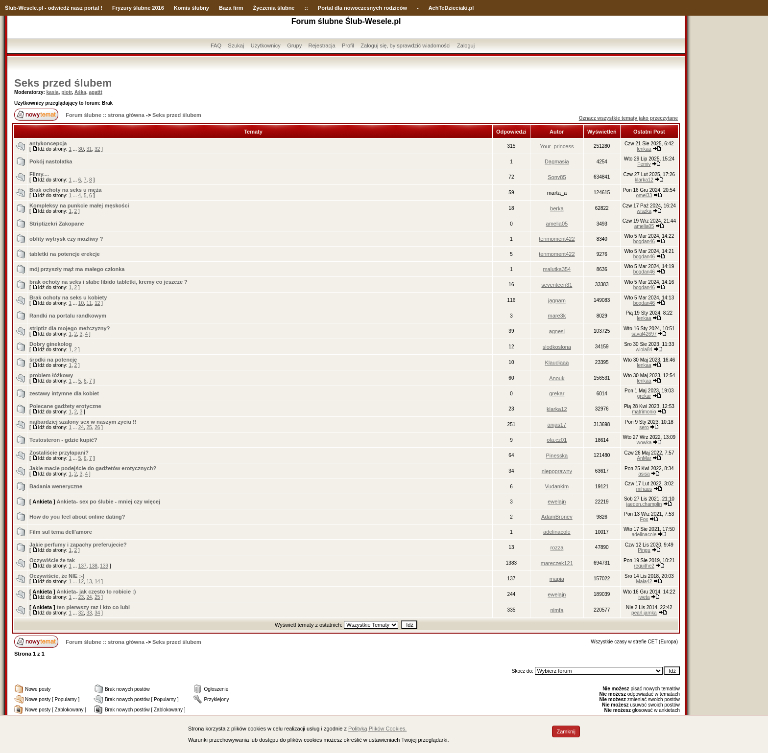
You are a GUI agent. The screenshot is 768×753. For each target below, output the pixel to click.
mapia (557, 579)
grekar (556, 393)
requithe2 (644, 566)
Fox (644, 519)
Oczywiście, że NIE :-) (56, 576)
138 (93, 566)
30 (81, 149)
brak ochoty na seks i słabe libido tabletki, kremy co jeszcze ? (108, 282)
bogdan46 (644, 241)
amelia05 (557, 224)
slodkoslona (557, 347)
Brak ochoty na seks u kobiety (68, 297)
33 (89, 613)
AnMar (644, 458)
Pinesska (557, 455)
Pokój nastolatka (50, 161)
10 (81, 303)
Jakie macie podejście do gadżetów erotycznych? (92, 468)
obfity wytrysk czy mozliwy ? (66, 239)
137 (82, 566)
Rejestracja (322, 45)
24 (81, 427)
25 (89, 427)
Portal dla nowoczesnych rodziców (362, 8)
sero (643, 427)
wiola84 (644, 349)
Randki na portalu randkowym (67, 316)
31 (89, 149)
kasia (53, 92)
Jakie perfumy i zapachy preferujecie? (78, 545)
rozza (556, 547)
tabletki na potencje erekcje (64, 254)
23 (81, 597)
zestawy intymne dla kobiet (64, 393)
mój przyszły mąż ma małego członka (76, 269)
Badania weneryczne (55, 486)
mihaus (644, 489)
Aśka (80, 92)
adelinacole (557, 532)
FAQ (216, 45)
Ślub (11, 8)
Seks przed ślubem (63, 83)
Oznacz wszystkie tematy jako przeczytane (628, 118)
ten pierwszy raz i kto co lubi (93, 607)
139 (104, 566)
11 (89, 303)
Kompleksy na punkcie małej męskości (79, 205)
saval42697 (643, 334)
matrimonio (644, 411)
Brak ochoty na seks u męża (65, 190)
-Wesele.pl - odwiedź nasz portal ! (59, 8)
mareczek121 (557, 563)
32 (97, 149)
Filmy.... (39, 174)
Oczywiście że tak (52, 560)
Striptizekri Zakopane (56, 224)
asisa (643, 474)
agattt (95, 92)
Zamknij (566, 731)
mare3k (557, 316)
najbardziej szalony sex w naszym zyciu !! (82, 422)
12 (97, 303)
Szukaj (236, 45)
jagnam (557, 300)
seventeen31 (556, 285)
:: (306, 8)
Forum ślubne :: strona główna (105, 115)
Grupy (294, 45)
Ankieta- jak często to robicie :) (96, 591)
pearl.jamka (644, 613)
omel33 (644, 195)
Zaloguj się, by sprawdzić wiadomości (405, 45)
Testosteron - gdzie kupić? (63, 440)
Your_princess (557, 146)
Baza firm (231, 8)
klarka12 (644, 180)
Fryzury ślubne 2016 (138, 8)
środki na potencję (53, 360)
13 (89, 581)
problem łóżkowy (51, 375)
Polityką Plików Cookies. (377, 728)
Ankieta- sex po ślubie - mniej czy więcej (108, 501)
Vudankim (557, 486)
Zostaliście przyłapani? (59, 453)
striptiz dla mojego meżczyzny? (69, 328)
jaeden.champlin (644, 504)
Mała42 (644, 581)
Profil (348, 45)
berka (557, 208)
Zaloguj (466, 45)
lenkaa (644, 149)
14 (97, 581)
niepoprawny (557, 471)
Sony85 (557, 177)
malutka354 (557, 269)
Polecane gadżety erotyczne (65, 406)
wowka (644, 442)
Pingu (644, 550)
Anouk (556, 378)
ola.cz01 (557, 440)
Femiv (643, 164)
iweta (643, 597)
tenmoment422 (557, 239)
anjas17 (557, 425)
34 (97, 613)
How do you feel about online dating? (77, 517)
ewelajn (557, 501)
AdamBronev (557, 517)
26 (97, 427)
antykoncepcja (48, 143)
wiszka (644, 211)
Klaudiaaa (557, 362)
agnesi (557, 331)
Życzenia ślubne (274, 8)
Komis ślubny (191, 8)
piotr (66, 92)
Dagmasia (557, 161)
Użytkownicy (266, 45)
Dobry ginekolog (50, 344)
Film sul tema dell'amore (60, 532)
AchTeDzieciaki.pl (451, 8)
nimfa (556, 610)
